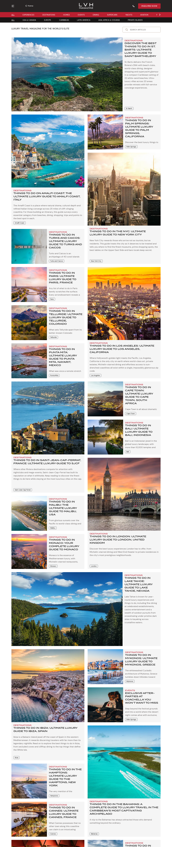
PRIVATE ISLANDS (135, 20)
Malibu (52, 528)
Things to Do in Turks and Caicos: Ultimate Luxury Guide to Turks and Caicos (65, 241)
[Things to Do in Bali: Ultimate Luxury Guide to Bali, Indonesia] (105, 437)
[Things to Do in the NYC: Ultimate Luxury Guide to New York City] (124, 189)
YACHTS (128, 15)
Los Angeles (95, 375)
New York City (96, 261)
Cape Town (130, 413)
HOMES (66, 15)
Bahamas (94, 834)
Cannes (53, 834)
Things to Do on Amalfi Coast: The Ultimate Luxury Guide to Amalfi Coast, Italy (46, 196)
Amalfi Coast (19, 223)
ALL (13, 15)
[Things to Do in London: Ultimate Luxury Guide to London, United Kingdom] (124, 494)
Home (29, 6)
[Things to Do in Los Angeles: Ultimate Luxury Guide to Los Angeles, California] (124, 303)
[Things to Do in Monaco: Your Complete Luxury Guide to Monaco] (29, 551)
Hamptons (54, 796)
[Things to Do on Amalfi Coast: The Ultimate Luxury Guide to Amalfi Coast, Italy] (47, 151)
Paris (52, 299)
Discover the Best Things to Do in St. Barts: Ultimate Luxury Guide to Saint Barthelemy (140, 49)
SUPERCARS (112, 15)
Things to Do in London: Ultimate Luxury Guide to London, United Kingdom (118, 539)
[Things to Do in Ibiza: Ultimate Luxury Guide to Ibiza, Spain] (47, 685)
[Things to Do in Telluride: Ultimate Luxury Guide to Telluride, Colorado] (29, 322)
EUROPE (47, 20)
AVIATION (144, 15)
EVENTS (81, 15)
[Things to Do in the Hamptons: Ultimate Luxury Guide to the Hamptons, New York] (29, 781)
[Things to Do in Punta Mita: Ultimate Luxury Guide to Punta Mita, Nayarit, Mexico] (29, 360)
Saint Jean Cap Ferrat (23, 490)
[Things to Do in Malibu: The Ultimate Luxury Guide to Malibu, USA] (29, 513)
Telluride (53, 337)
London (94, 566)
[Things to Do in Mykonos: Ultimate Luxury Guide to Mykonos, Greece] (105, 666)
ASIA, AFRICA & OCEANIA (109, 20)
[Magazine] (86, 6)
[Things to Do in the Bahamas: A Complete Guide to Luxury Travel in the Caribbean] (124, 761)
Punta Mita (54, 375)
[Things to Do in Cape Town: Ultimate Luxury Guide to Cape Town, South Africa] (105, 398)
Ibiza (16, 757)
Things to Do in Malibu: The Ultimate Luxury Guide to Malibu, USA (63, 508)
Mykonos (129, 681)
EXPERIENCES (28, 15)
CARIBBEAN (64, 20)
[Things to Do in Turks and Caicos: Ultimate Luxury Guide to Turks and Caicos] (29, 246)
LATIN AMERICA (83, 20)
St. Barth (129, 108)
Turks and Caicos (56, 261)
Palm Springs (131, 147)
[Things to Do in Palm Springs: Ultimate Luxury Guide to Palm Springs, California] (105, 132)
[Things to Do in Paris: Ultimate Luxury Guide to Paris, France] (29, 284)
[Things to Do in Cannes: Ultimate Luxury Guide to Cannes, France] (29, 819)
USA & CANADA (29, 20)
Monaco (53, 566)
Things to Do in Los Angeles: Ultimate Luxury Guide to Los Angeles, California (122, 349)
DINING (96, 15)
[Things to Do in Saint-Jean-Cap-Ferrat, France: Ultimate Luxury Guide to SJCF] (47, 417)
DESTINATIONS (48, 15)
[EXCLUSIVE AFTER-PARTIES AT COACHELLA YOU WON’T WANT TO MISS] (105, 704)
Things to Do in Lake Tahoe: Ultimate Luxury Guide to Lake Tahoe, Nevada (139, 584)
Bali (127, 452)
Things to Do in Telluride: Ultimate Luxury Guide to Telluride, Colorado (65, 317)
